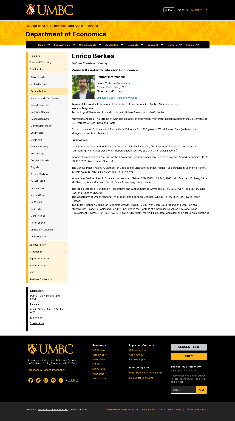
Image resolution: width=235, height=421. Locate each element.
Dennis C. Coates (40, 112)
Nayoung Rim (37, 188)
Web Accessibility (175, 409)
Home (41, 45)
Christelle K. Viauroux (42, 229)
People (190, 45)
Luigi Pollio (36, 209)
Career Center (100, 354)
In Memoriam (35, 251)
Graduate (133, 45)
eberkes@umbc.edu (119, 83)
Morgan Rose (38, 195)
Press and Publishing (40, 62)
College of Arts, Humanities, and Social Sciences (62, 26)
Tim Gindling (37, 153)
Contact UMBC (137, 354)
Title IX (161, 409)
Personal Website (127, 97)
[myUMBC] (183, 9)
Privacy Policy (149, 409)
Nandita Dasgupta (40, 119)
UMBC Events (99, 359)
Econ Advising (62, 45)
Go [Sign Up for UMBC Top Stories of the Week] (201, 390)
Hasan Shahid (38, 222)
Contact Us (37, 323)
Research (153, 45)
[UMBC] (49, 10)
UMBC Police (136, 372)
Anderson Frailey (39, 146)
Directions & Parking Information (46, 369)
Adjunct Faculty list (39, 258)
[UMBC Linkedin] (60, 380)
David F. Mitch (38, 181)
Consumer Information (197, 409)
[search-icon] (206, 9)
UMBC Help (98, 364)
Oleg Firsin (36, 139)
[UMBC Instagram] (45, 380)
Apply (168, 9)
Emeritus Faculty (37, 244)
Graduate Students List (41, 279)
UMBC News (98, 369)
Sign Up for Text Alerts (141, 377)
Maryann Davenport (41, 125)
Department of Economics (66, 34)
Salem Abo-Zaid (39, 77)
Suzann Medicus (39, 174)
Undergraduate (87, 45)
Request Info (188, 346)
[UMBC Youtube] (53, 380)
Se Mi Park (36, 202)
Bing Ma (35, 167)
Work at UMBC (100, 378)
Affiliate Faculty (37, 265)
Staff (31, 272)
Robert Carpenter (40, 105)
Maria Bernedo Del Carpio (44, 98)
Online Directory (137, 350)
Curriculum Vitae (105, 97)
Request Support (138, 359)
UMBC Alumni (99, 350)
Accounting (112, 45)
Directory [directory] (196, 9)
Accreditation (113, 409)
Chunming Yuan (39, 236)
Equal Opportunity (131, 409)
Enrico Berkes (38, 91)
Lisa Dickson (37, 132)
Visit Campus (99, 373)
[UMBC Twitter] (38, 380)
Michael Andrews (39, 84)
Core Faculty (36, 69)
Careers (172, 45)
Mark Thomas (38, 215)
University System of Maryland (53, 409)
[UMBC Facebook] (30, 380)
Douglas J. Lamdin (40, 160)
